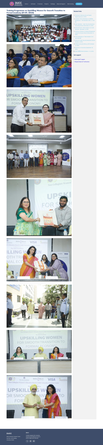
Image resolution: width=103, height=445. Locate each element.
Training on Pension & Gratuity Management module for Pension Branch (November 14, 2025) (85, 33)
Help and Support (61, 4)
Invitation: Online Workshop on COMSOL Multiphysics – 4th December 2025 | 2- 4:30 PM (84, 20)
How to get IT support (80, 59)
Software (33, 4)
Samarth (79, 3)
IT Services (40, 4)
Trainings (52, 4)
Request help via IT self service (82, 61)
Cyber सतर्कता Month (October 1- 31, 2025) (84, 51)
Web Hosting (70, 4)
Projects (46, 4)
